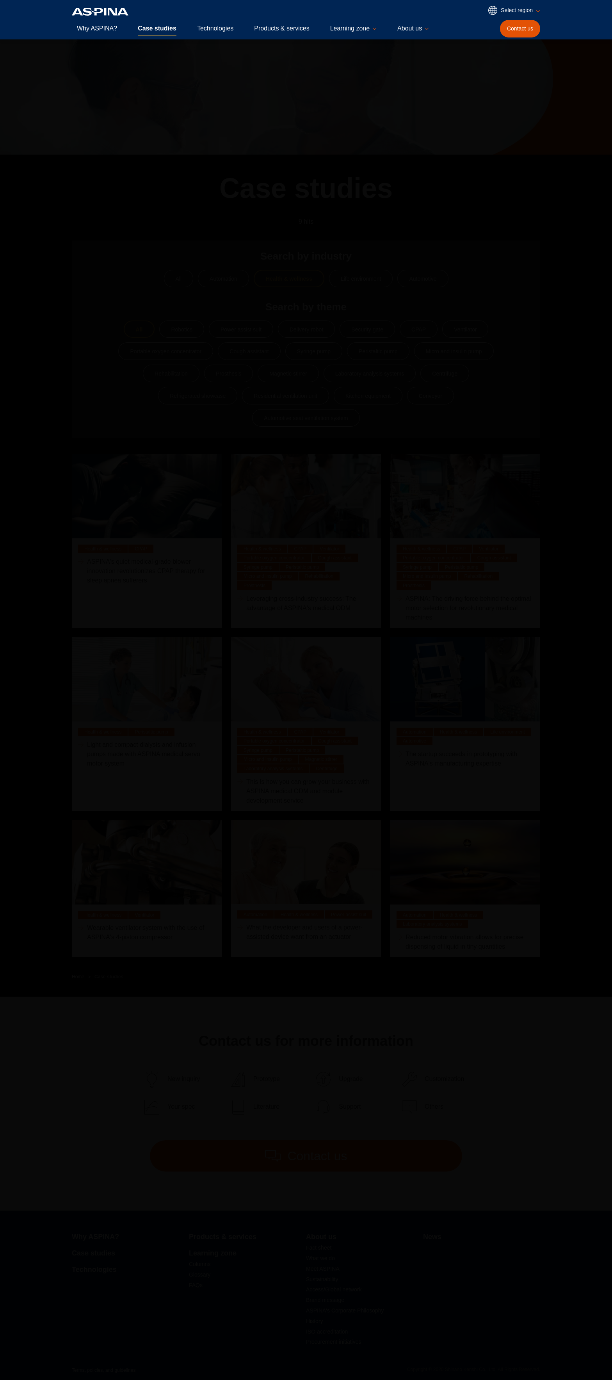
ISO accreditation (327, 1331)
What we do (320, 1258)
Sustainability (322, 1279)
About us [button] (409, 28)
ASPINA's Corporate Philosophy (345, 1310)
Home (78, 976)
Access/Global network (333, 1289)
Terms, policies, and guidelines (103, 1370)
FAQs (196, 1285)
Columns (199, 1264)
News (432, 1237)
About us (321, 1237)
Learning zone (213, 1253)
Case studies (157, 28)
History (314, 1321)
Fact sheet (318, 1248)
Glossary (199, 1274)
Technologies (215, 28)
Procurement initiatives (333, 1342)
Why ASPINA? (97, 28)
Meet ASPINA (323, 1269)
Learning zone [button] (350, 28)
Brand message (325, 1300)
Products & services (281, 28)
